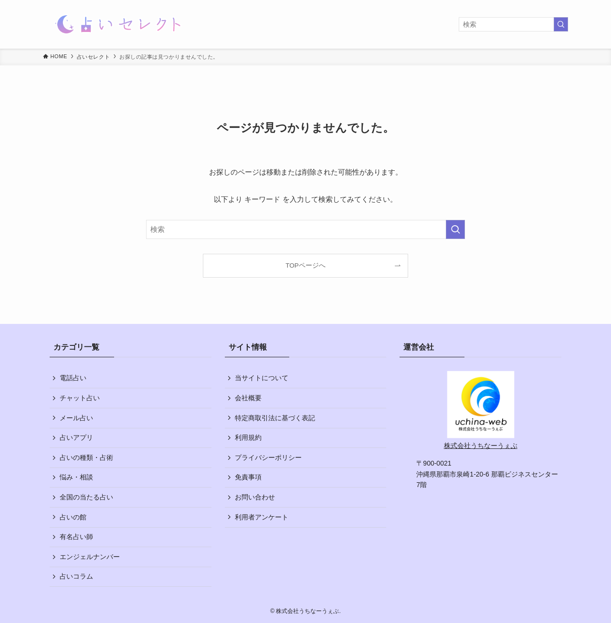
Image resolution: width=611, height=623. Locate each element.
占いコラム (76, 576)
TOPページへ (305, 265)
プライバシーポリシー (268, 457)
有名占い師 (76, 536)
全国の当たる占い (86, 497)
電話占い (73, 378)
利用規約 (248, 437)
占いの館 (73, 517)
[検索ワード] (513, 24)
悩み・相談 (76, 477)
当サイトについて (261, 378)
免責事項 (248, 477)
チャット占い (80, 398)
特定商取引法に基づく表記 (275, 418)
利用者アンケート (261, 517)
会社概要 (248, 398)
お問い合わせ (255, 497)
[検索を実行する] (561, 24)
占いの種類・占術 (86, 457)
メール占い (76, 418)
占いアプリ (76, 437)
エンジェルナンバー (90, 557)
